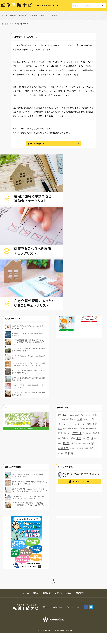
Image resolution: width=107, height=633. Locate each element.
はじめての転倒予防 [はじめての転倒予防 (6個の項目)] (67, 419)
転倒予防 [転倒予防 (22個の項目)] (63, 448)
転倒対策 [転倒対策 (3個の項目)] (80, 448)
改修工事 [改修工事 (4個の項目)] (96, 433)
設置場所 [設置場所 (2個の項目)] (85, 443)
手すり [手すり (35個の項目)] (77, 433)
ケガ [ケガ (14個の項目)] (79, 419)
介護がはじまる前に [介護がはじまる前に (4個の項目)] (70, 428)
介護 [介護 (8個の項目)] (60, 428)
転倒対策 (23, 16)
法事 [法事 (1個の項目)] (68, 438)
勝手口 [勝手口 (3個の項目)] (60, 433)
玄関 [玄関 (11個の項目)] (78, 438)
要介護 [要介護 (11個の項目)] (66, 443)
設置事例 (53, 16)
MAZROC (48, 631)
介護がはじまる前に (38, 16)
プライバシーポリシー (73, 607)
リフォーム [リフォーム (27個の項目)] (78, 424)
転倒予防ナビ (6, 24)
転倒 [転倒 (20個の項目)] (92, 443)
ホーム (4, 16)
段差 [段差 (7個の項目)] (64, 438)
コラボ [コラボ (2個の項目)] (85, 419)
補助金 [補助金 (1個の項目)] (59, 443)
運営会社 (46, 607)
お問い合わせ (57, 607)
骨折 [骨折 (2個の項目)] (62, 453)
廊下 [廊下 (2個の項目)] (69, 433)
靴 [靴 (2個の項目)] (58, 453)
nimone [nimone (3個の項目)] (71, 415)
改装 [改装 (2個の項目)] (59, 438)
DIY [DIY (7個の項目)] (59, 415)
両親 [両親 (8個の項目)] (89, 424)
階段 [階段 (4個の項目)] (86, 448)
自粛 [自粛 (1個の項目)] (95, 438)
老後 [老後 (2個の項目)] (84, 438)
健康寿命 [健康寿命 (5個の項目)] (93, 428)
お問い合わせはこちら (37, 143)
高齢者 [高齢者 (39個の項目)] (69, 453)
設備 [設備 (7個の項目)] (73, 443)
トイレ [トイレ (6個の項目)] (92, 419)
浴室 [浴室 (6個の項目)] (73, 438)
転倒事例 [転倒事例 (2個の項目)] (72, 448)
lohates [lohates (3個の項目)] (64, 415)
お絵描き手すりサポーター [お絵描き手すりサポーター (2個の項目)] (83, 415)
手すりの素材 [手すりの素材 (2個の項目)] (87, 433)
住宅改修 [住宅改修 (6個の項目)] (84, 428)
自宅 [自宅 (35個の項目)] (90, 438)
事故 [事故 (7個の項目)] (95, 424)
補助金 (13, 16)
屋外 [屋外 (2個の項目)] (65, 433)
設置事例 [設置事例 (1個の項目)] (78, 443)
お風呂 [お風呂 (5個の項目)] (95, 415)
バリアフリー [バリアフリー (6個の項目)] (64, 424)
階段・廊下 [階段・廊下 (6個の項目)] (94, 448)
